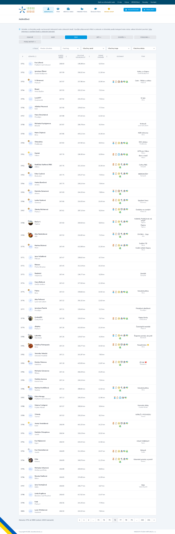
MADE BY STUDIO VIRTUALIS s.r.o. (145, 532)
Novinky (145, 2)
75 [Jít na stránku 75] (109, 520)
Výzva (126, 2)
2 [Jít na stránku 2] (88, 520)
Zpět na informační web (106, 2)
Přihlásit (149, 10)
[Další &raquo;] (154, 520)
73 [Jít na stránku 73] (98, 520)
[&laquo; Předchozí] (79, 520)
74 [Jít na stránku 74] (104, 520)
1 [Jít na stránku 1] (83, 520)
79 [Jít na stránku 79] (132, 520)
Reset (35, 48)
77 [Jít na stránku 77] (120, 520)
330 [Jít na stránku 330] (142, 520)
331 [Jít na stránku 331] (148, 520)
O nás (119, 2)
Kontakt (153, 2)
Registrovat (132, 10)
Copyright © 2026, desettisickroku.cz (30, 532)
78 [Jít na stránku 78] (126, 520)
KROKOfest (136, 2)
